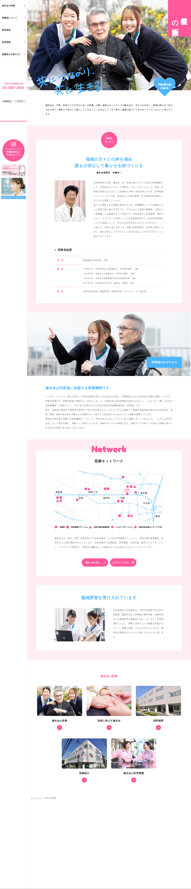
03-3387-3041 (13, 88)
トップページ (36, 798)
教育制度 (6, 30)
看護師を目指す (11, 54)
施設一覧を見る (92, 562)
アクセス (20, 101)
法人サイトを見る (121, 562)
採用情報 (6, 42)
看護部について (9, 18)
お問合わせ (7, 101)
